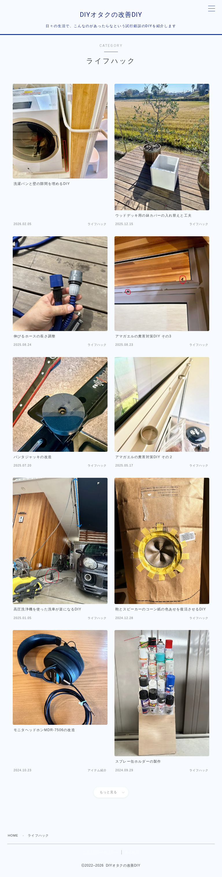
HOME (13, 838)
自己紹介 (132, 855)
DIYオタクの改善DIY (111, 16)
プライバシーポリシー (100, 855)
